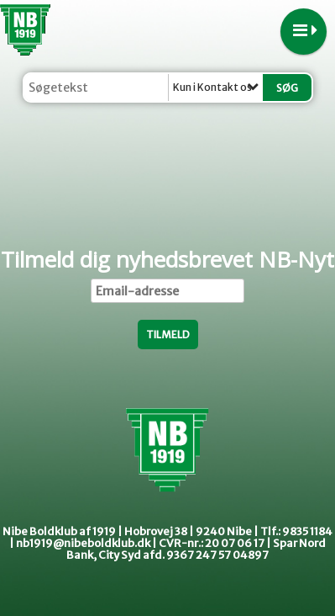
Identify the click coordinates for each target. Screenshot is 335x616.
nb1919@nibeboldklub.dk (83, 543)
